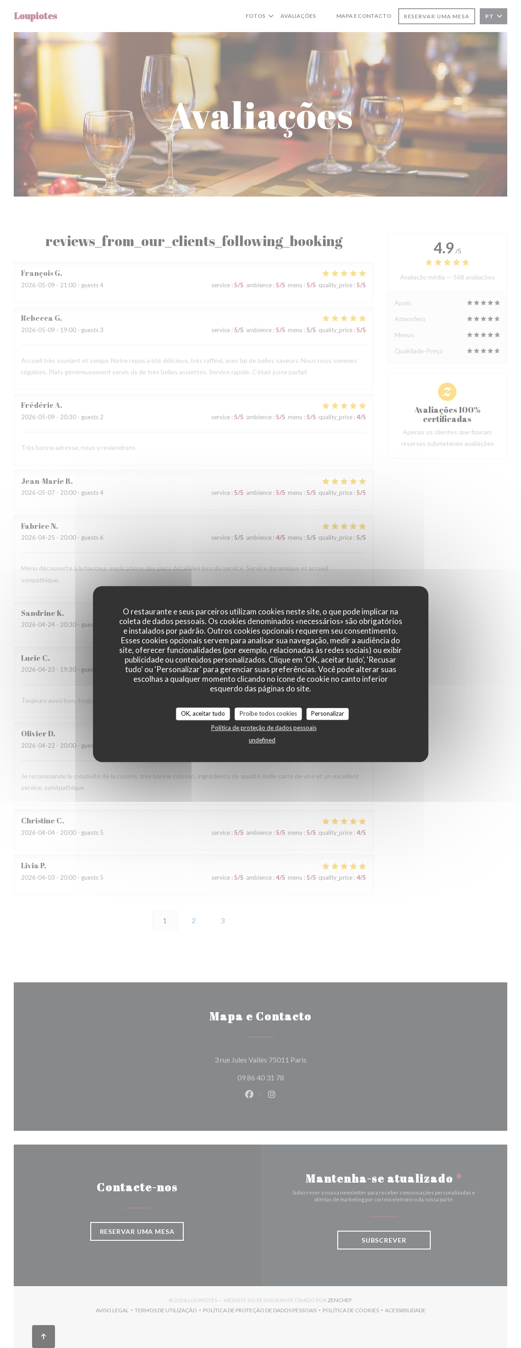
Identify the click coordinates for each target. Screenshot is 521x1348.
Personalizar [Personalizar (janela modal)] (327, 713)
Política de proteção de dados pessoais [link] (264, 727)
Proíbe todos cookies (268, 713)
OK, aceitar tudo (203, 713)
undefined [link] (262, 740)
